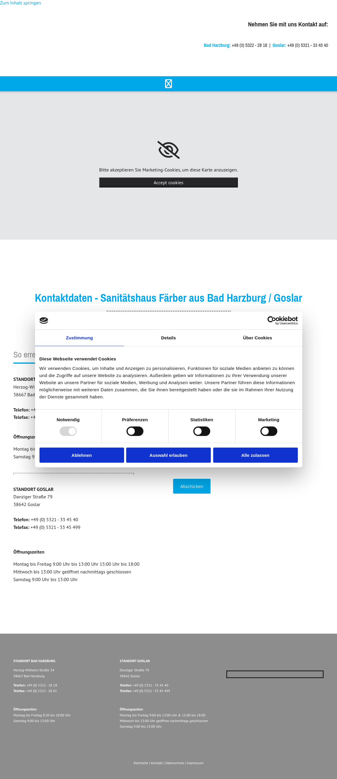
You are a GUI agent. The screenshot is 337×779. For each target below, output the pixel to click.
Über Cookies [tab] (257, 337)
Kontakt (157, 763)
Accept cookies (168, 182)
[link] (168, 150)
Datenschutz (174, 763)
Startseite (141, 763)
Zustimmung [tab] (79, 337)
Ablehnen (82, 454)
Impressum (195, 763)
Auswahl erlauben (168, 454)
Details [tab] (168, 337)
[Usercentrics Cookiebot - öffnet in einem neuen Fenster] (272, 320)
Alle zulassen (255, 454)
